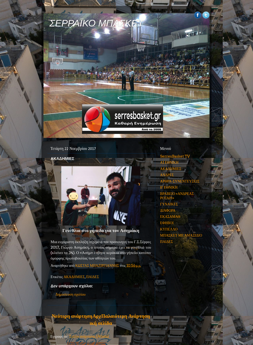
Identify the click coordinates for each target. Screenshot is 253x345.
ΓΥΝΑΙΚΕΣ (169, 204)
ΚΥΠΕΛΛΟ (168, 229)
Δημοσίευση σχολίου (71, 294)
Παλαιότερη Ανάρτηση (125, 316)
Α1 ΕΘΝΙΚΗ (169, 162)
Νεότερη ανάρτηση (72, 316)
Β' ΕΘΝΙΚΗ (168, 187)
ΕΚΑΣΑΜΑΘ (170, 216)
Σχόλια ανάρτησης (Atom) (89, 336)
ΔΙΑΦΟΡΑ (167, 210)
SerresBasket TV (175, 156)
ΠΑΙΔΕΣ (92, 277)
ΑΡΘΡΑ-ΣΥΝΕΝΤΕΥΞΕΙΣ (179, 181)
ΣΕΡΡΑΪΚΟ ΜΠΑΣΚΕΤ (96, 23)
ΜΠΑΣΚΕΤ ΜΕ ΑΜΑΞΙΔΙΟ (181, 235)
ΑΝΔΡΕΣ (167, 175)
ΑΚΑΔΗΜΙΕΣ (74, 277)
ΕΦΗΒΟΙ (167, 223)
